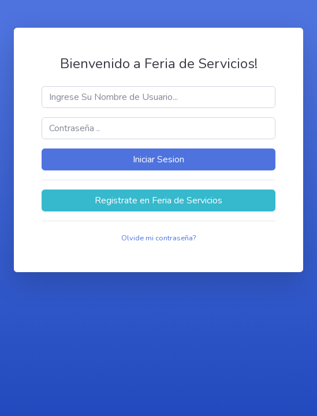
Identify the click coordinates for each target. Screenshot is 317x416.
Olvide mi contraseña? (158, 238)
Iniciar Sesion (158, 159)
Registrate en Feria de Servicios (158, 200)
